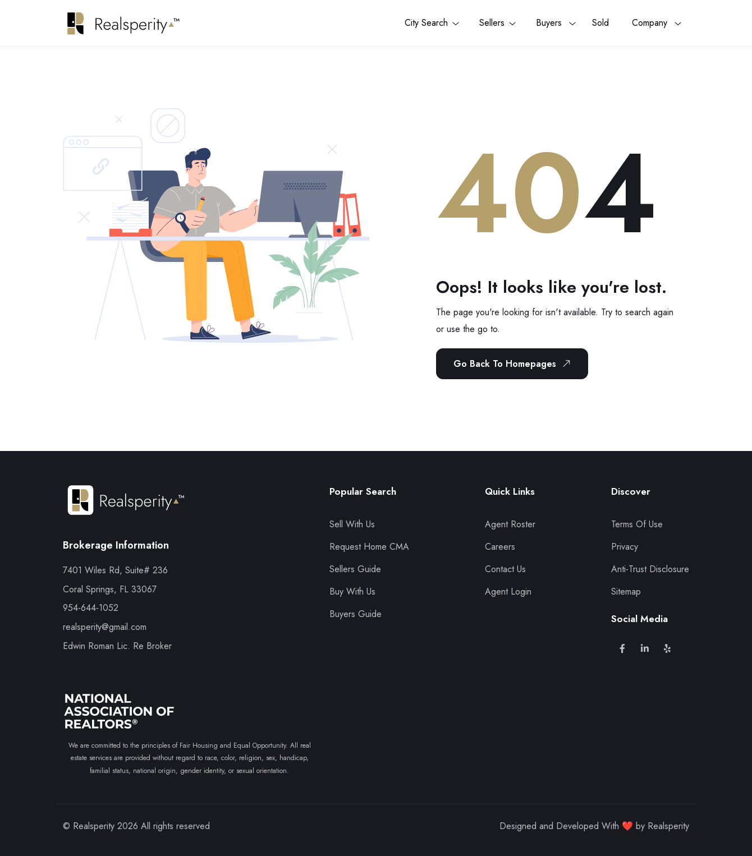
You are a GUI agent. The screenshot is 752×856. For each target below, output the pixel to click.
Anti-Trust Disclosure (650, 569)
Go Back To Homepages (514, 363)
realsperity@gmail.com (104, 626)
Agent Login (508, 591)
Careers (500, 546)
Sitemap (626, 591)
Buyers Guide (355, 614)
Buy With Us (352, 591)
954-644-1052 (90, 607)
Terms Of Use (637, 524)
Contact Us (505, 569)
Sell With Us (352, 524)
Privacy (624, 546)
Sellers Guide (355, 569)
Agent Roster (510, 524)
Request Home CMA (369, 546)
